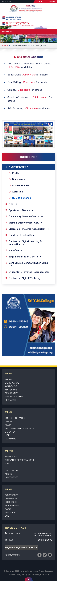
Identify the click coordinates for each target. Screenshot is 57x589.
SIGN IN (39, 2)
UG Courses (11, 477)
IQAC (7, 463)
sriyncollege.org (28, 571)
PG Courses (11, 495)
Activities (18, 191)
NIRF (7, 435)
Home (5, 45)
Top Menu (6, 2)
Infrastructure (14, 396)
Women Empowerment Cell (26, 222)
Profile (16, 172)
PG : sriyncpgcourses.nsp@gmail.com (20, 25)
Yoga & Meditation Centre (26, 256)
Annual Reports (21, 185)
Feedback (10, 512)
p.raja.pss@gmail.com (38, 574)
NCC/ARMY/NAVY (38, 45)
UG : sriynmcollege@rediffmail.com (19, 24)
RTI (6, 467)
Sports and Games (22, 210)
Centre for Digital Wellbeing (27, 278)
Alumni (8, 473)
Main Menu (28, 31)
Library (9, 421)
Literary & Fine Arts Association (29, 228)
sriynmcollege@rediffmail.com (21, 547)
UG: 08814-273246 (13, 17)
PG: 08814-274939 (13, 19)
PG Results (11, 502)
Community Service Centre (26, 216)
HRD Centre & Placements (19, 428)
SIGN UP (52, 2)
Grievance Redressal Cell (19, 460)
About (8, 379)
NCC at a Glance (22, 197)
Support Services (19, 45)
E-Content (11, 431)
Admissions (11, 389)
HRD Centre (15, 250)
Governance (12, 382)
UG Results (11, 498)
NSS (13, 204)
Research (10, 400)
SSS (7, 515)
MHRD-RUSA (11, 456)
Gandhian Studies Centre (25, 235)
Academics (11, 386)
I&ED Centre (11, 470)
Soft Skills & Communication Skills (28, 264)
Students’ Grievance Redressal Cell (29, 271)
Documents (19, 179)
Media (8, 424)
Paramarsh (11, 438)
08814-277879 (45, 540)
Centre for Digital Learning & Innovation (25, 243)
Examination (11, 393)
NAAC (8, 508)
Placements (12, 505)
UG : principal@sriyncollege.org (17, 22)
